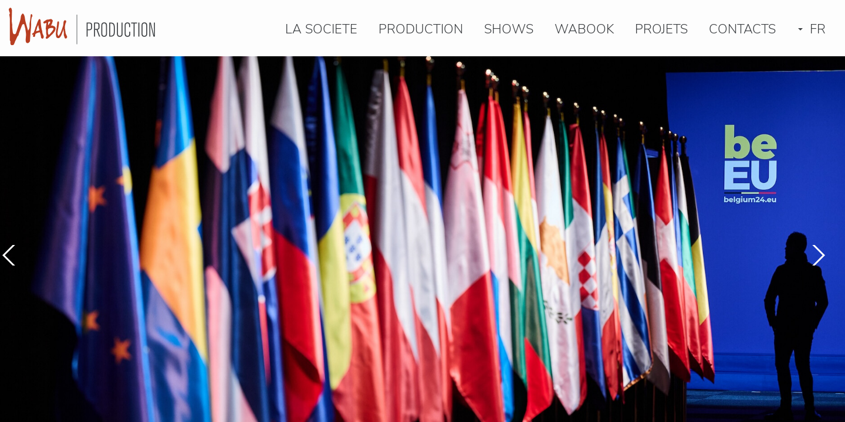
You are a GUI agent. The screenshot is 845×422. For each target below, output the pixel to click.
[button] (817, 255)
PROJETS (661, 30)
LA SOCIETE (321, 30)
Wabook (584, 30)
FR (812, 30)
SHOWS (508, 30)
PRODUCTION (420, 30)
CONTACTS (742, 30)
